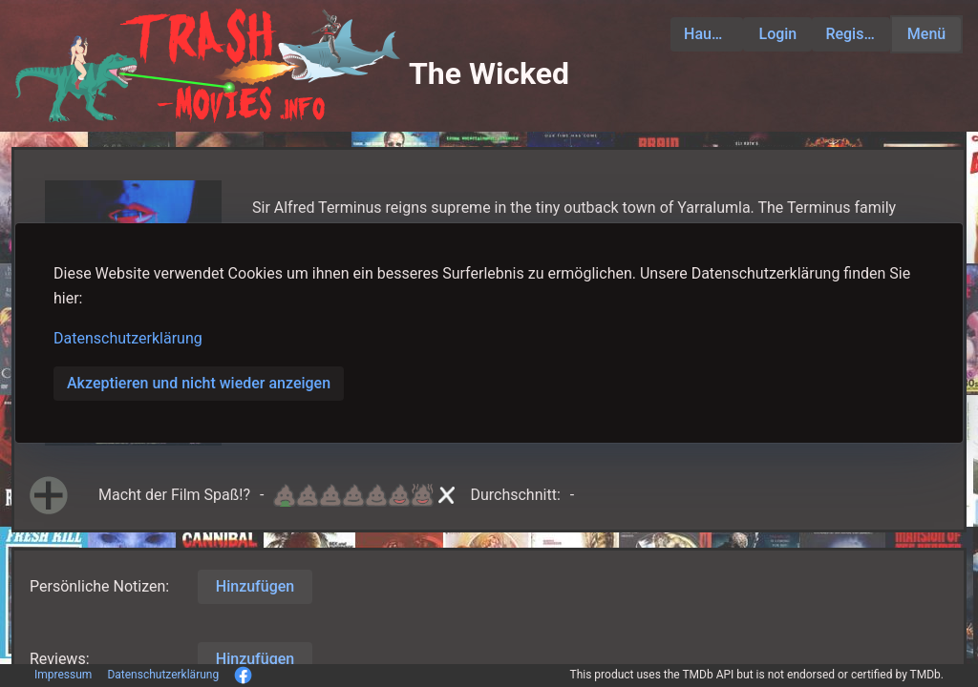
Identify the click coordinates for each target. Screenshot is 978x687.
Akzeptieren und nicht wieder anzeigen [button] (198, 383)
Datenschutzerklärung (127, 338)
